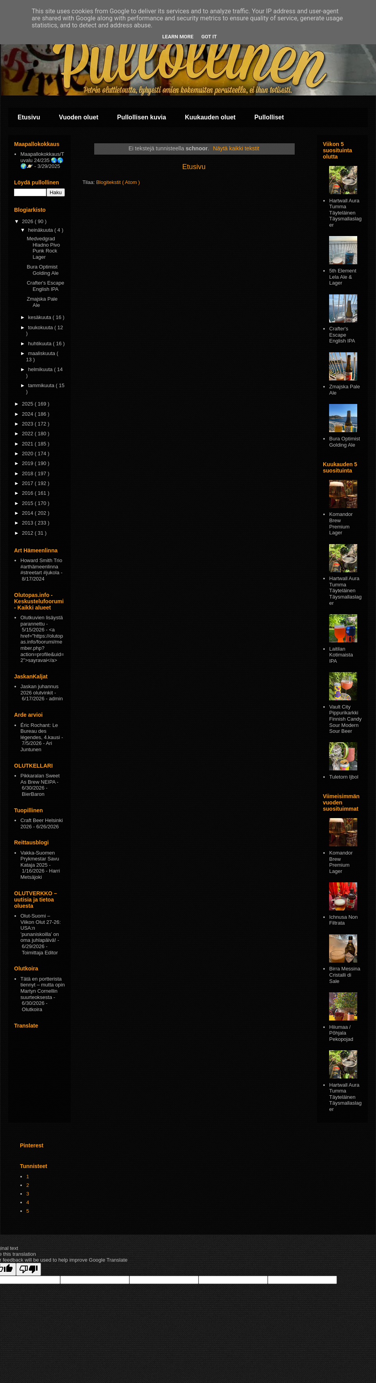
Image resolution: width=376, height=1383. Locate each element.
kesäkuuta (40, 317)
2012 (28, 533)
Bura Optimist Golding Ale (43, 270)
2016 (28, 493)
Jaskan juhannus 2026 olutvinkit (39, 689)
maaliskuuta (42, 353)
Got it (209, 37)
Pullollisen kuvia (141, 117)
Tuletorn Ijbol (343, 777)
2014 (28, 513)
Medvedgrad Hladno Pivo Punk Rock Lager (43, 248)
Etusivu (29, 117)
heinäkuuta (41, 230)
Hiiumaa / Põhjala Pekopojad (341, 1033)
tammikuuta (42, 385)
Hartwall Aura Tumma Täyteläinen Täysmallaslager (345, 213)
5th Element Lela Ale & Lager (342, 277)
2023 (28, 424)
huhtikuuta (40, 343)
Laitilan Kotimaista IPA (341, 655)
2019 (28, 463)
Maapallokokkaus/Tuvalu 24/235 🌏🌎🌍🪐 (42, 160)
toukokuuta (41, 327)
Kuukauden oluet (210, 117)
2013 (28, 523)
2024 (28, 414)
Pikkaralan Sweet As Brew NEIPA (39, 779)
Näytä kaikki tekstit (236, 148)
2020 (28, 453)
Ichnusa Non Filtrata (343, 920)
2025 (28, 404)
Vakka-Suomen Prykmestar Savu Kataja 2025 (39, 859)
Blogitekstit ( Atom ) (118, 182)
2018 (28, 473)
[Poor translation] (28, 1269)
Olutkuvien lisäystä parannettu (41, 621)
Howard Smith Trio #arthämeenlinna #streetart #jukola (41, 566)
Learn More (177, 37)
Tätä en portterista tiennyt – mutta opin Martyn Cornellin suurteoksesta (42, 988)
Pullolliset (269, 117)
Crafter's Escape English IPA (45, 286)
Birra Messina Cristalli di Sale (344, 975)
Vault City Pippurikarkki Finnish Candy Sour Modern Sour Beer (345, 719)
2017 (28, 483)
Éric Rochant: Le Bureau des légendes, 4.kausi (40, 731)
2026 (28, 221)
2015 (28, 503)
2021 (28, 444)
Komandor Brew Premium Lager (341, 523)
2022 (28, 433)
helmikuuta (41, 369)
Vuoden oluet (78, 117)
